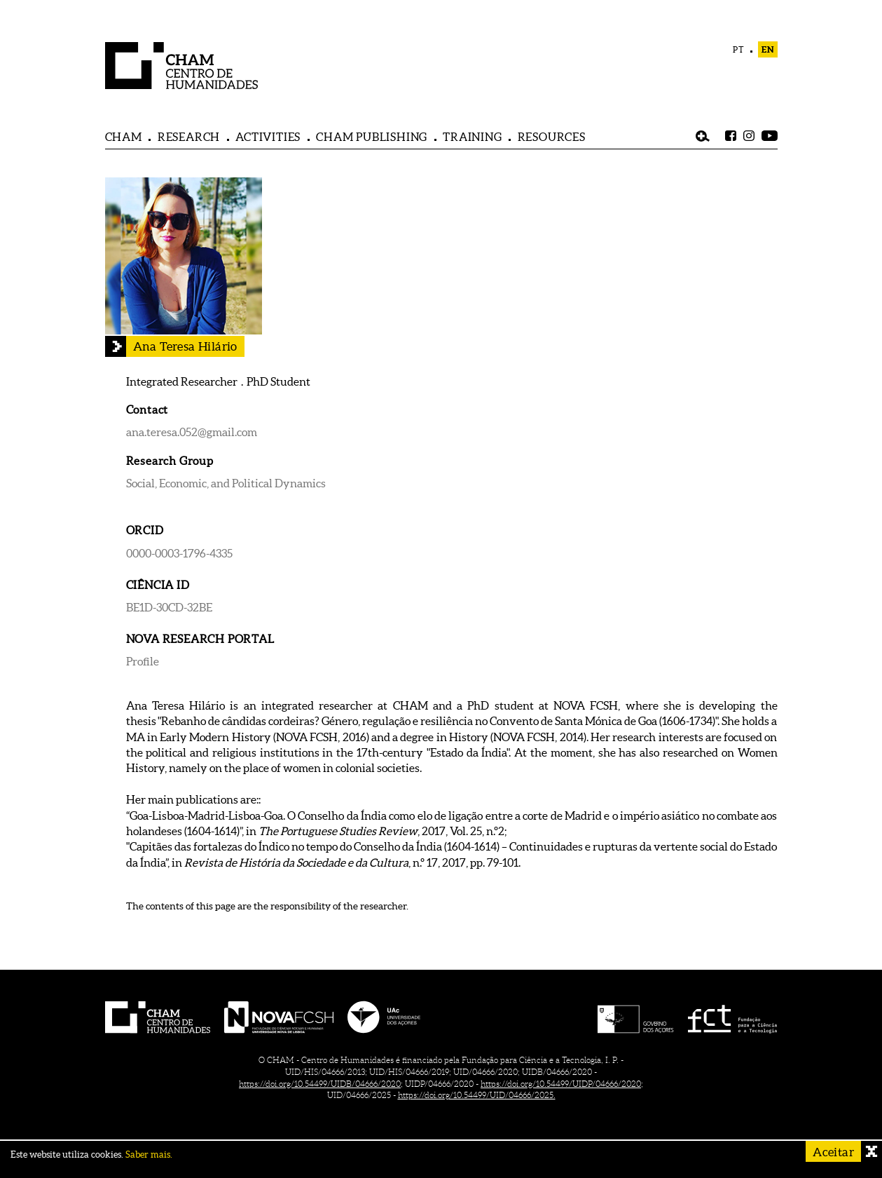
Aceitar (833, 1151)
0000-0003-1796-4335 (179, 553)
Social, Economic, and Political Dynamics (226, 483)
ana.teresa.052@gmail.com (191, 432)
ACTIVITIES (268, 136)
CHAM (123, 136)
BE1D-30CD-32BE (169, 607)
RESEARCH (189, 136)
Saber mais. (148, 1154)
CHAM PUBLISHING (371, 136)
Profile (142, 661)
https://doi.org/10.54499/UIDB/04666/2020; (321, 1083)
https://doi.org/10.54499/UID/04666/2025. (477, 1094)
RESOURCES (552, 136)
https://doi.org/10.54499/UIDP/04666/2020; (562, 1083)
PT (739, 49)
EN (768, 49)
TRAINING (472, 136)
